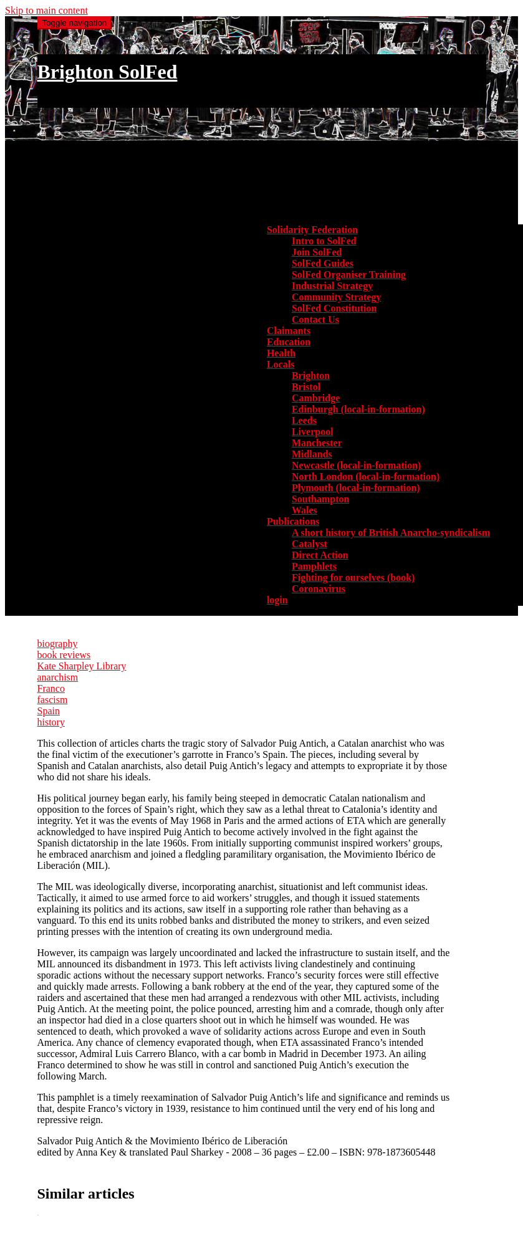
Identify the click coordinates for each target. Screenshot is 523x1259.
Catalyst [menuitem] (309, 544)
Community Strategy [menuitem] (336, 297)
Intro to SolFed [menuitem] (324, 241)
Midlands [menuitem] (312, 454)
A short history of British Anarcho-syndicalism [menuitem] (391, 532)
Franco (51, 688)
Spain (48, 711)
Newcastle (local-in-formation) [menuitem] (356, 465)
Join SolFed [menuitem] (317, 252)
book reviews (64, 654)
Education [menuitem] (288, 342)
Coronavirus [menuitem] (318, 588)
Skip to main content (46, 10)
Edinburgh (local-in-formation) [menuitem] (358, 409)
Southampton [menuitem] (320, 499)
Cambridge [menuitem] (316, 398)
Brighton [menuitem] (311, 375)
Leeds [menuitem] (304, 420)
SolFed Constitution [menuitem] (334, 308)
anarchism (58, 677)
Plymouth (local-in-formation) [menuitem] (356, 487)
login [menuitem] (277, 600)
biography (57, 643)
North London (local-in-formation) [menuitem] (365, 476)
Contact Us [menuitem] (315, 319)
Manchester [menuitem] (317, 443)
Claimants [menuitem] (288, 330)
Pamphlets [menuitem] (314, 566)
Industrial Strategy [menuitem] (332, 285)
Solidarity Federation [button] (312, 229)
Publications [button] (293, 521)
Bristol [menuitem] (306, 386)
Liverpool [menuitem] (312, 431)
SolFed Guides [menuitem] (322, 263)
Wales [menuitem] (304, 510)
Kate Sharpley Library (82, 666)
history (51, 722)
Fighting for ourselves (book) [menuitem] (353, 577)
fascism (52, 699)
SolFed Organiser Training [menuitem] (349, 274)
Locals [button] (280, 364)
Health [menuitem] (281, 353)
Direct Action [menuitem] (320, 555)
